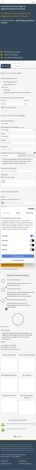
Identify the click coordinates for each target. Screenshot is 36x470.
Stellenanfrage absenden (12, 265)
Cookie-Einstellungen (25, 463)
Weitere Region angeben (9, 107)
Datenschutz (22, 461)
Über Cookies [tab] (29, 213)
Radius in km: (27, 100)
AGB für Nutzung (6, 463)
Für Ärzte (6, 66)
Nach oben (19, 436)
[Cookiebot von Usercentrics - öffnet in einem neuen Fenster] (27, 209)
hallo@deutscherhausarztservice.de (11, 349)
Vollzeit (17, 180)
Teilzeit (17, 182)
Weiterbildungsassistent (9, 82)
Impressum (5, 461)
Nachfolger (6, 90)
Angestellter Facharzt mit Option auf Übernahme (16, 92)
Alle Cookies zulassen (18, 256)
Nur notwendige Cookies (18, 260)
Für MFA (17, 66)
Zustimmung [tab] (6, 213)
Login (33, 2)
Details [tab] (18, 213)
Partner (5, 87)
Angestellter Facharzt (8, 84)
